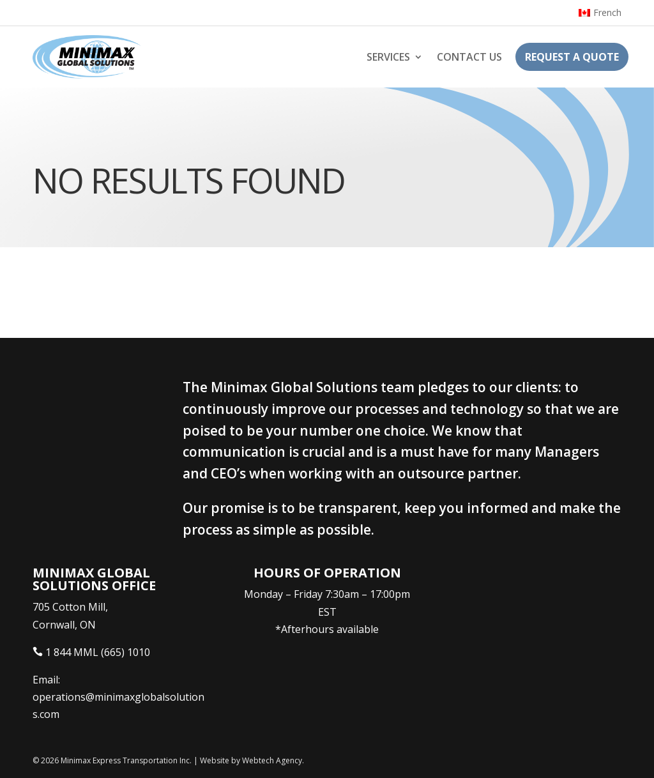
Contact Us (469, 57)
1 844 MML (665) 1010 (97, 652)
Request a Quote (572, 57)
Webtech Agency (272, 760)
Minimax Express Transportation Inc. (127, 760)
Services (388, 57)
